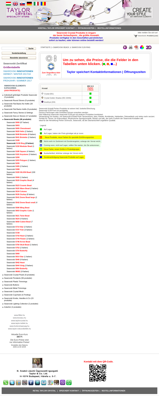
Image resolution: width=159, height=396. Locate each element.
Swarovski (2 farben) (20, 131)
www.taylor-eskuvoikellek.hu (19, 329)
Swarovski (13, 125)
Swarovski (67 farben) (18, 122)
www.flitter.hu (19, 315)
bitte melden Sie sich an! (148, 33)
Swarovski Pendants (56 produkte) (18, 278)
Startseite (46, 47)
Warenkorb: (142, 36)
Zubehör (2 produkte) (12, 307)
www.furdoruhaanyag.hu (19, 326)
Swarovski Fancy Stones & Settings (18, 113)
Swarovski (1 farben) (21, 160)
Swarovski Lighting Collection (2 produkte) (21, 304)
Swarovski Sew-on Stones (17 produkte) (20, 116)
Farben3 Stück (90, 89)
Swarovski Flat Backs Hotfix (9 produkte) (20, 109)
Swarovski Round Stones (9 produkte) (19, 100)
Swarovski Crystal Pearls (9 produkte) (19, 275)
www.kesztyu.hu (19, 318)
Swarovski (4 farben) (21, 151)
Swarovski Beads (61, 47)
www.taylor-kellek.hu (19, 323)
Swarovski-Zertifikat (15, 63)
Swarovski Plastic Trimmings (15, 282)
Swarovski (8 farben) (21, 134)
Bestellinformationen (109, 28)
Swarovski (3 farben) (20, 143)
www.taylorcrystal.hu (19, 321)
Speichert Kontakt (69, 391)
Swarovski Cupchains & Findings (17, 295)
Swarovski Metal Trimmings (15, 288)
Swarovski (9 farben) (17, 260)
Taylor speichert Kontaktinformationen (94, 72)
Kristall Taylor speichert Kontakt (56, 28)
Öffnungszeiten (86, 28)
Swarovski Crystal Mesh (14, 291)
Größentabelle (11, 67)
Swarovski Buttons (11, 285)
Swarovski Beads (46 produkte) (17, 119)
